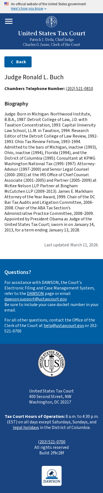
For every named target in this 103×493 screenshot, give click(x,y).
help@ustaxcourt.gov (64, 326)
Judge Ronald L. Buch (34, 77)
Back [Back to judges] (18, 62)
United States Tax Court (51, 33)
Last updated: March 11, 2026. (71, 245)
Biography (16, 104)
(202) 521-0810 (79, 89)
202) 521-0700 (52, 442)
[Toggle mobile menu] (8, 21)
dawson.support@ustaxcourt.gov (35, 299)
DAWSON (35, 294)
